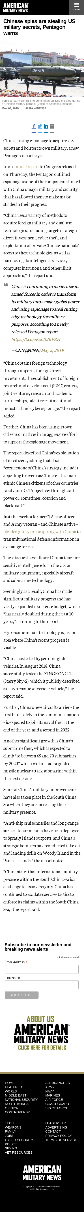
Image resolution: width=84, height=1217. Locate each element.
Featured (13, 1087)
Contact (53, 1131)
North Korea (16, 1104)
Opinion (12, 1108)
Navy (49, 1091)
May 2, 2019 (52, 350)
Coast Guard (57, 1104)
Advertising (56, 1127)
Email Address (16, 962)
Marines (52, 1095)
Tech (9, 1123)
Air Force (54, 1099)
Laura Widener (35, 108)
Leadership (55, 1123)
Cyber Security (19, 1140)
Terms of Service (61, 1140)
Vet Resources (18, 1152)
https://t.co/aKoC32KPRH (35, 339)
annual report (26, 166)
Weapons (13, 1127)
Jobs (9, 1135)
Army (50, 1087)
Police (11, 1144)
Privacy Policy (58, 1135)
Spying (11, 1148)
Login (51, 1189)
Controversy (17, 1112)
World (11, 1091)
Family (10, 1131)
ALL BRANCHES (57, 1083)
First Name (12, 978)
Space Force (56, 1108)
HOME (10, 1083)
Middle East (15, 1095)
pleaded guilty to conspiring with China (39, 531)
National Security (21, 1099)
